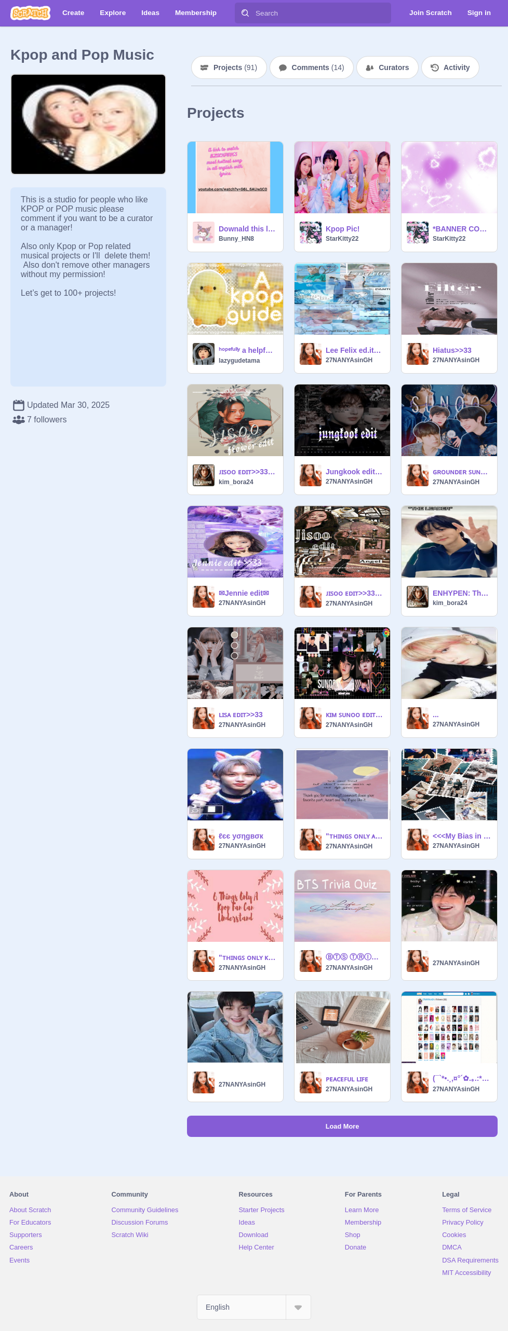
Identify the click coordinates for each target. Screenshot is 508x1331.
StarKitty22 (342, 238)
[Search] (245, 13)
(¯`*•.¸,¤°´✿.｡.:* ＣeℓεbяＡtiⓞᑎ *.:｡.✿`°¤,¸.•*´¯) (462, 1078)
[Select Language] (254, 1307)
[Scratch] (30, 13)
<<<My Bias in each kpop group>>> (462, 836)
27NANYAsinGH (349, 360)
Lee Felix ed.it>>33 (355, 350)
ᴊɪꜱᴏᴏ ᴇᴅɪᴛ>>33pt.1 (355, 593)
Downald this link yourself (248, 229)
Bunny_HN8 (236, 238)
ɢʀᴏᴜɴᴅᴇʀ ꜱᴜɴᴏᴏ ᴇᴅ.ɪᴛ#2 (462, 472)
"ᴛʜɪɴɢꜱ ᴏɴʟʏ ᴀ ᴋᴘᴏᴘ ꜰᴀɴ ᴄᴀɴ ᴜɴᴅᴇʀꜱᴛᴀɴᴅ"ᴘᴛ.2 (355, 836)
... (436, 714)
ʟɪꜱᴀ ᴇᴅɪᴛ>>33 (241, 714)
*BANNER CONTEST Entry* (462, 229)
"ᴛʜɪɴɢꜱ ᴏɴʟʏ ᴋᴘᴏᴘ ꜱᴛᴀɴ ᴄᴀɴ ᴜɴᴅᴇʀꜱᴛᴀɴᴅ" (248, 957)
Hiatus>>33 (452, 350)
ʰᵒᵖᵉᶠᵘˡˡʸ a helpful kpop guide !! (248, 350)
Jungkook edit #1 (355, 472)
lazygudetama (239, 360)
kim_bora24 (236, 482)
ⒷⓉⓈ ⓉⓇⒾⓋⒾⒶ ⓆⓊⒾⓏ (355, 957)
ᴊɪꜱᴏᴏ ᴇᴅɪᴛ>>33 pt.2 (248, 472)
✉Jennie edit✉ (244, 593)
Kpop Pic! (342, 229)
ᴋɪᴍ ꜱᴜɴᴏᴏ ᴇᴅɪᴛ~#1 (355, 714)
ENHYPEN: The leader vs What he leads (462, 593)
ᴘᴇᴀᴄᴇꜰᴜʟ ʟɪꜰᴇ (347, 1079)
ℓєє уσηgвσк (241, 836)
